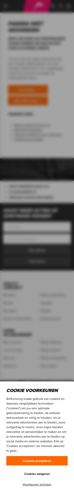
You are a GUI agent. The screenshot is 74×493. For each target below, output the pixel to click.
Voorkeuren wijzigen (37, 484)
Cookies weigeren (37, 474)
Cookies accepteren (37, 461)
